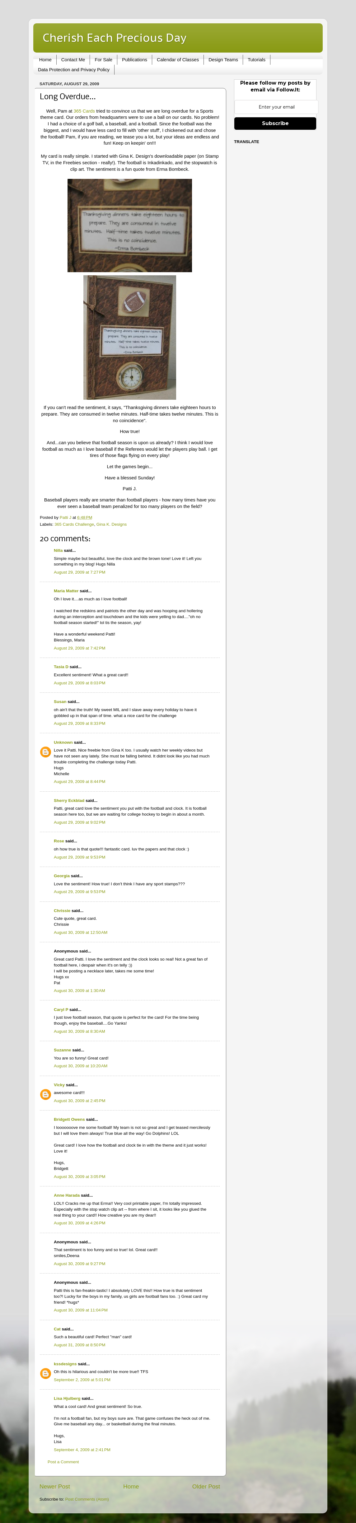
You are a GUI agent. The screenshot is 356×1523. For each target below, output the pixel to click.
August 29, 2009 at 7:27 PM (79, 572)
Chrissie (62, 910)
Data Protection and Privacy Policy (74, 69)
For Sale (103, 59)
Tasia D (61, 666)
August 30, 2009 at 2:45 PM (79, 1100)
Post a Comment (63, 1462)
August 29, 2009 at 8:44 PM (79, 781)
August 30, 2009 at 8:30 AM (79, 1031)
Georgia (62, 875)
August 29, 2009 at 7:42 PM (79, 648)
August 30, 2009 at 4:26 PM (79, 1223)
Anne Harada (67, 1195)
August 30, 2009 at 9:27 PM (79, 1263)
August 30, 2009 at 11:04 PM (81, 1310)
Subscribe (275, 123)
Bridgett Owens (69, 1119)
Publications (134, 59)
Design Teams (223, 59)
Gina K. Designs (111, 524)
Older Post (206, 1486)
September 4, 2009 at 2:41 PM (82, 1449)
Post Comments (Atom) (87, 1499)
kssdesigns (65, 1364)
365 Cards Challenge (74, 524)
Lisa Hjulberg (67, 1398)
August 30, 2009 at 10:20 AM (80, 1066)
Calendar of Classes (178, 59)
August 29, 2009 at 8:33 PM (79, 723)
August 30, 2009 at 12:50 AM (80, 932)
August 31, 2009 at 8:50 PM (79, 1345)
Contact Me (73, 59)
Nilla (58, 550)
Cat (57, 1329)
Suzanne (62, 1050)
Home (45, 59)
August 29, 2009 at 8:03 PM (79, 683)
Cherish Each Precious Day (114, 37)
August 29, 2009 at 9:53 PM (79, 857)
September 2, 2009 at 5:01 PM (82, 1379)
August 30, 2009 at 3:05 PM (79, 1176)
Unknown (63, 742)
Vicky (59, 1085)
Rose (59, 841)
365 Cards (85, 111)
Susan (60, 701)
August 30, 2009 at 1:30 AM (79, 990)
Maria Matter (66, 591)
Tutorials (256, 59)
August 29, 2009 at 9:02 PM (79, 822)
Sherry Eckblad (69, 800)
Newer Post (55, 1486)
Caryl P (61, 1009)
